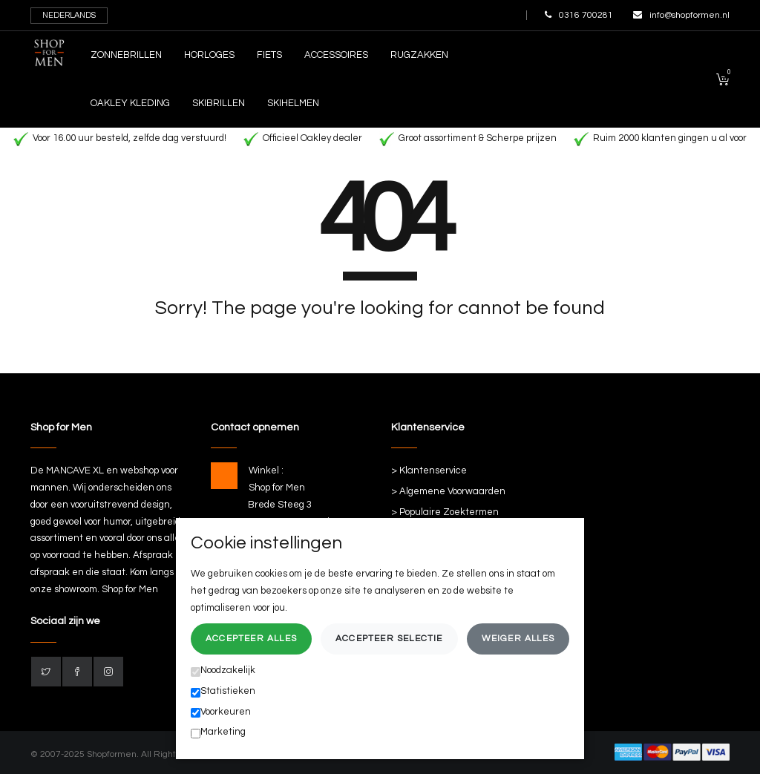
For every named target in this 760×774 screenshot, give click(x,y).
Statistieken (223, 692)
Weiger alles (518, 638)
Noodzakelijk (223, 671)
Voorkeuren (221, 712)
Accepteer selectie (389, 638)
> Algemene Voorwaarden (448, 491)
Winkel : (266, 470)
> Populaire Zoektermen (445, 512)
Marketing (218, 732)
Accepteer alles (251, 638)
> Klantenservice (429, 470)
